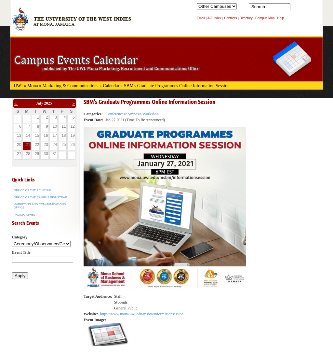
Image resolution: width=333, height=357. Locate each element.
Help (280, 18)
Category (19, 237)
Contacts (230, 18)
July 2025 (44, 103)
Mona (32, 85)
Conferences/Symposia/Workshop (132, 114)
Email (201, 18)
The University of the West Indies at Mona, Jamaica (71, 22)
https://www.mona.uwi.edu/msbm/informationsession (142, 314)
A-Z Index (214, 18)
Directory (246, 18)
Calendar (111, 85)
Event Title (21, 252)
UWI (18, 85)
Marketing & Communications (71, 85)
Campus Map (264, 18)
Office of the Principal (33, 190)
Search (296, 8)
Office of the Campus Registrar (40, 197)
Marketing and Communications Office (40, 206)
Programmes (24, 214)
